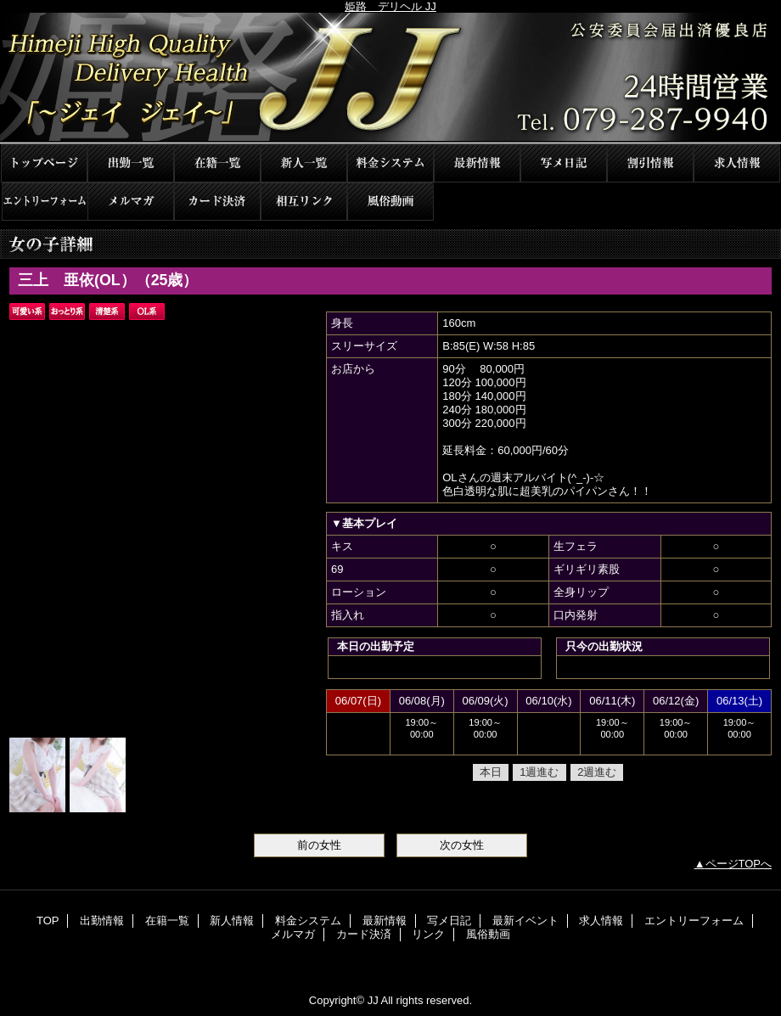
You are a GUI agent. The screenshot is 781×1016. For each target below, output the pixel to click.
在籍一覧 (217, 163)
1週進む (539, 772)
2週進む (596, 772)
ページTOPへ (739, 863)
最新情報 (477, 163)
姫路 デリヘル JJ (390, 6)
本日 (491, 772)
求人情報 (737, 163)
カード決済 (217, 201)
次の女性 (462, 845)
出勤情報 (130, 163)
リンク (304, 201)
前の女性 (319, 845)
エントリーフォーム (44, 201)
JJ (390, 78)
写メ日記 (563, 163)
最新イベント (650, 163)
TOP (44, 163)
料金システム (390, 163)
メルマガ (130, 201)
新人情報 (304, 163)
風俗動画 (390, 201)
